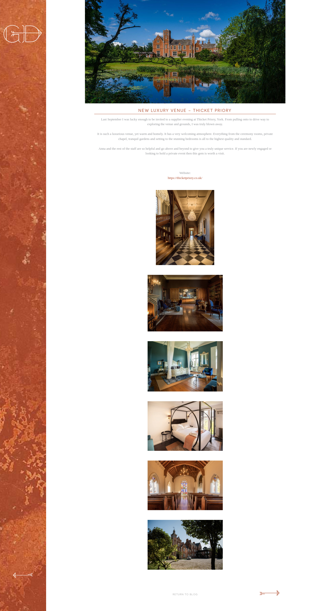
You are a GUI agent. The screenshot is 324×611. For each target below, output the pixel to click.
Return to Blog (185, 594)
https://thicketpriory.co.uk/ (185, 178)
